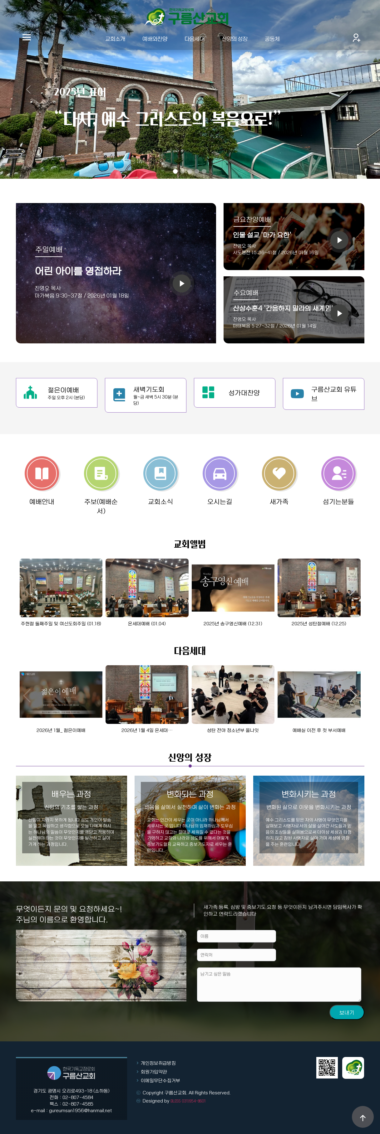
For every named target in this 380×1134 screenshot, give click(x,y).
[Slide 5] (204, 171)
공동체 (272, 38)
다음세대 (195, 38)
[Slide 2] (182, 171)
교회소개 (115, 38)
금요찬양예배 (252, 219)
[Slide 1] (175, 171)
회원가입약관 (154, 1071)
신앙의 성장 (235, 38)
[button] (353, 589)
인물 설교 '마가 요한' (262, 235)
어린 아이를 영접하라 (78, 270)
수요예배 (246, 292)
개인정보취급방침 (158, 1063)
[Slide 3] (189, 171)
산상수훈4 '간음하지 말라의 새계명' (283, 308)
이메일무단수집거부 (160, 1080)
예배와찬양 (154, 38)
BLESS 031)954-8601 (188, 1101)
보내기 (346, 1037)
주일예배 (49, 249)
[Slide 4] (197, 171)
